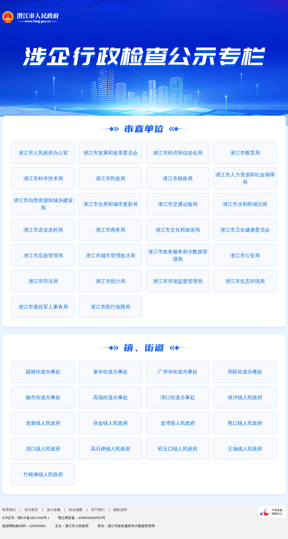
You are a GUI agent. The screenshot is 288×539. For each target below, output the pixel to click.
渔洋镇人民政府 (245, 397)
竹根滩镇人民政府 (43, 474)
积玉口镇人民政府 (178, 449)
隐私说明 (120, 510)
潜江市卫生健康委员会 (245, 230)
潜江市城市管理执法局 (110, 255)
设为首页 (31, 510)
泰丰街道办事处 (110, 372)
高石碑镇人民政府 (110, 449)
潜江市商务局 (110, 230)
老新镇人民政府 (43, 423)
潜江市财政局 (178, 178)
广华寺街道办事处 (178, 372)
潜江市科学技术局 (43, 178)
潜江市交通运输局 (178, 204)
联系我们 (9, 510)
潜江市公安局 (245, 255)
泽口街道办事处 (177, 397)
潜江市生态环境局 (245, 281)
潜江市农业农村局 (43, 230)
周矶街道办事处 (245, 372)
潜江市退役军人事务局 (43, 307)
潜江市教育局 (245, 153)
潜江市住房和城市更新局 (110, 204)
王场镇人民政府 (245, 449)
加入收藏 (53, 510)
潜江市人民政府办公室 (43, 153)
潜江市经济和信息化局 (177, 153)
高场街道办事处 (110, 397)
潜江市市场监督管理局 (177, 281)
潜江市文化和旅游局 (177, 230)
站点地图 (75, 510)
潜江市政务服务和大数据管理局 (177, 255)
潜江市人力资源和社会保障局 (245, 178)
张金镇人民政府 (110, 423)
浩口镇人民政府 (43, 449)
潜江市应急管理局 (43, 255)
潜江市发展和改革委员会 (110, 153)
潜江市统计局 (110, 281)
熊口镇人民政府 (245, 423)
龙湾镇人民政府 (177, 423)
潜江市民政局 (110, 178)
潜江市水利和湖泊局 (245, 204)
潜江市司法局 (43, 281)
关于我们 (98, 510)
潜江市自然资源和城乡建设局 (43, 204)
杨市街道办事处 (43, 397)
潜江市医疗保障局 (110, 307)
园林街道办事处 (43, 372)
